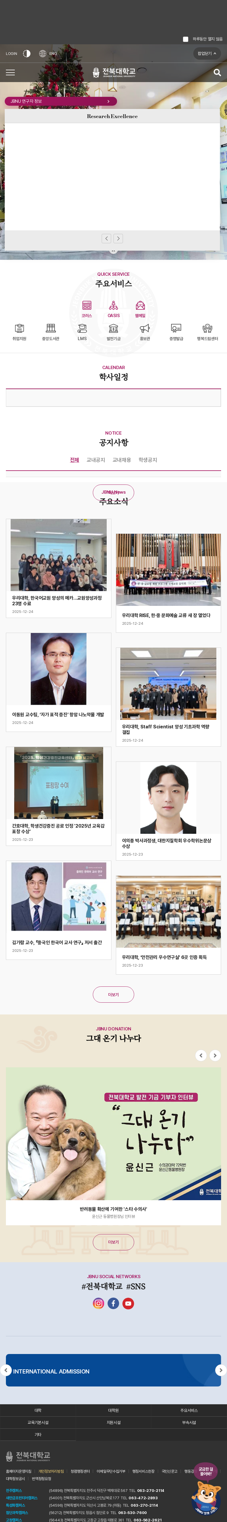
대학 (38, 1410)
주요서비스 (189, 1410)
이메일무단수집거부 (111, 1471)
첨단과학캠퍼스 (17, 1512)
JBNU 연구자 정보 (61, 101)
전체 (74, 460)
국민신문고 (170, 1471)
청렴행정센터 (80, 1471)
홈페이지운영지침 (18, 1471)
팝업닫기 (205, 53)
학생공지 (148, 460)
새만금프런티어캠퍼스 (22, 1498)
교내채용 (122, 460)
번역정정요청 (41, 1479)
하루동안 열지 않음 (208, 39)
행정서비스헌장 (143, 1471)
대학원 (113, 1410)
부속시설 (189, 1422)
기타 (38, 1434)
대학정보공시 (15, 1479)
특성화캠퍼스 (15, 1505)
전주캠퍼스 (14, 1490)
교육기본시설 (37, 1422)
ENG (48, 53)
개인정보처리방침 (51, 1471)
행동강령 (190, 1471)
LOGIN (11, 53)
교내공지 (96, 460)
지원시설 (114, 1422)
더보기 (113, 492)
